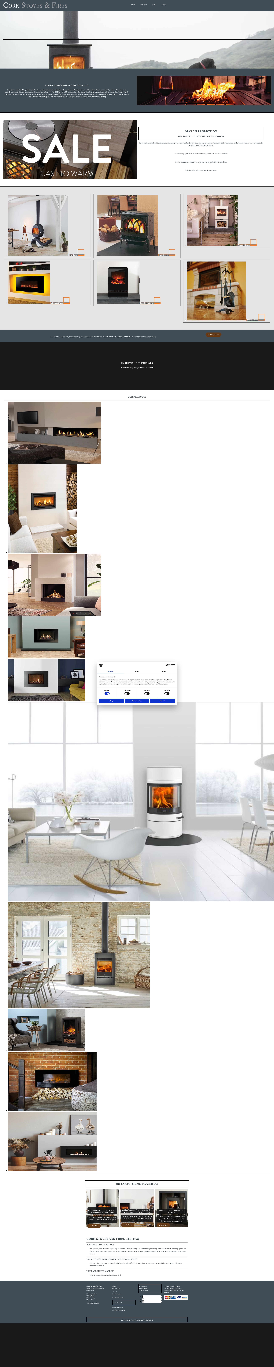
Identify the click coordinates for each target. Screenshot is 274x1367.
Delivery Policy (91, 1298)
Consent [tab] (110, 671)
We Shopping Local (128, 1320)
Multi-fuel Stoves (117, 1302)
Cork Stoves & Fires (118, 1297)
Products (143, 4)
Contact (163, 4)
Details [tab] (137, 671)
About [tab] (164, 671)
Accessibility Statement (93, 1303)
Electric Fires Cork (118, 1307)
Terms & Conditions (92, 1294)
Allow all (162, 701)
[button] (213, 334)
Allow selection (137, 701)
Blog (153, 4)
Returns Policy (91, 1300)
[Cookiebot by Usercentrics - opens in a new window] (167, 665)
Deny (111, 701)
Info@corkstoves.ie (117, 1294)
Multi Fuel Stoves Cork (119, 1310)
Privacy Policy (90, 1296)
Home (133, 4)
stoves (92, 90)
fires (98, 90)
